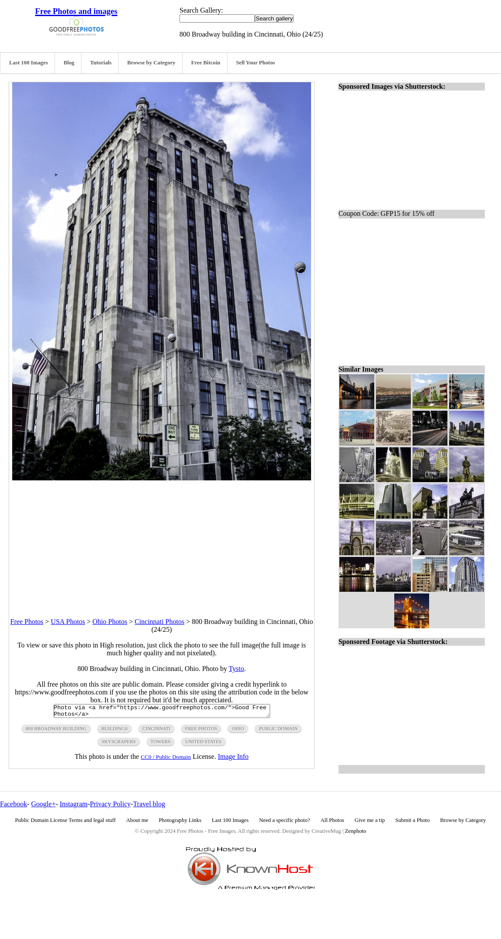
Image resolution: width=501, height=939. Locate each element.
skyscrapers (118, 744)
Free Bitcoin (205, 63)
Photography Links (180, 820)
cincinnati (156, 731)
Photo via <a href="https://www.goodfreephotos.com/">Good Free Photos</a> (162, 712)
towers (161, 744)
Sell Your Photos (255, 63)
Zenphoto (355, 831)
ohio (238, 731)
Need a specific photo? (284, 820)
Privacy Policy (110, 804)
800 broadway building (56, 731)
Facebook (13, 804)
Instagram (74, 804)
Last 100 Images (28, 63)
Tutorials (101, 63)
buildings (115, 731)
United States (203, 744)
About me (137, 820)
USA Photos (68, 621)
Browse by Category (151, 63)
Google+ (43, 804)
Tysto (236, 668)
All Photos (332, 820)
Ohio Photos (109, 621)
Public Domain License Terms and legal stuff (65, 820)
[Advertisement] (161, 541)
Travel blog (149, 804)
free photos (201, 731)
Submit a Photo (412, 820)
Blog (69, 63)
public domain (278, 731)
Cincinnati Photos (159, 621)
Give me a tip (370, 820)
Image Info (233, 759)
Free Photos (27, 621)
